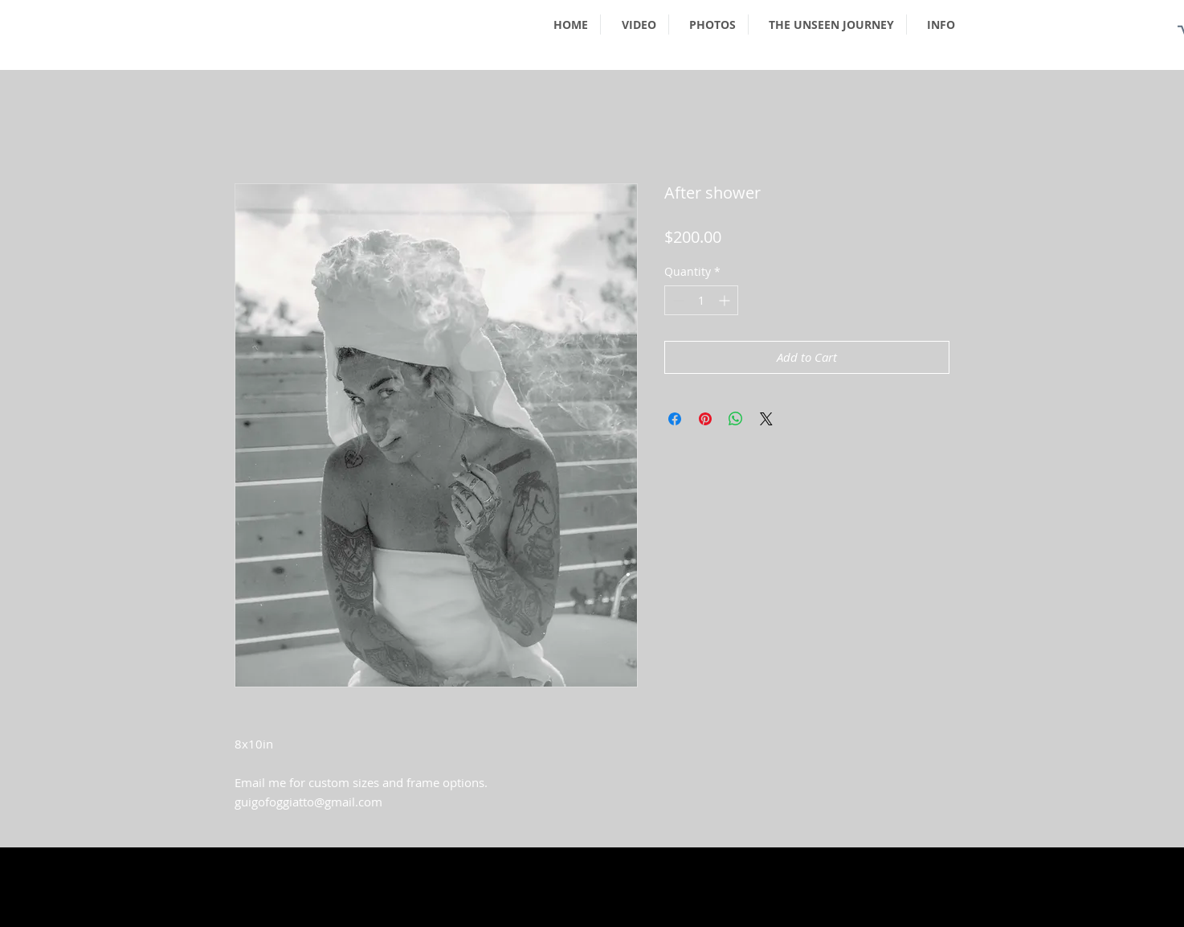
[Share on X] (766, 419)
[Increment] (726, 300)
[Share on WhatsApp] (735, 419)
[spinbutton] (701, 300)
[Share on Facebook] (674, 419)
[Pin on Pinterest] (705, 419)
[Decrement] (677, 300)
